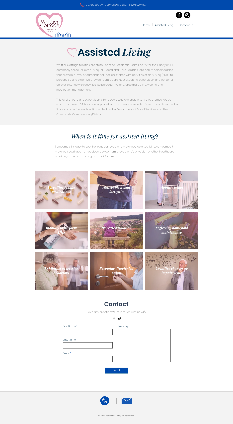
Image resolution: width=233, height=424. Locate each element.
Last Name (69, 340)
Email (66, 353)
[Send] (116, 371)
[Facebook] (179, 15)
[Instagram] (187, 15)
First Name (69, 326)
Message (124, 326)
